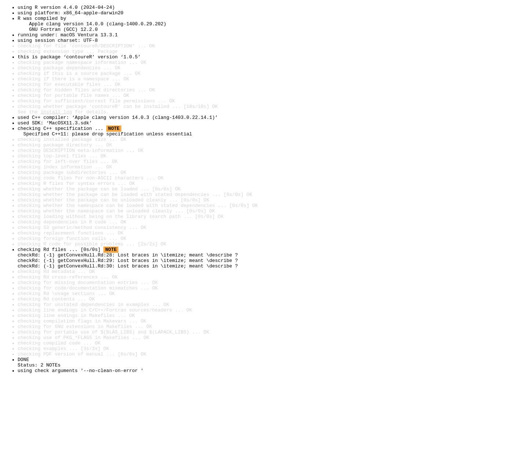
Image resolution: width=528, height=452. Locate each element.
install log (56, 133)
